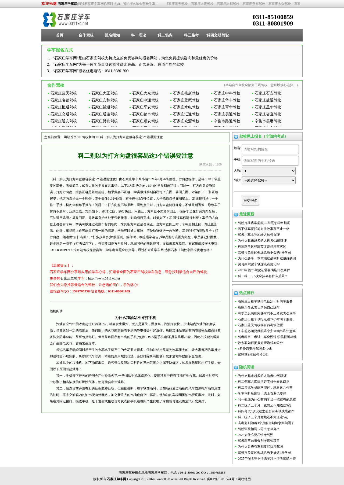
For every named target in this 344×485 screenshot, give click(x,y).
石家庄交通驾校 (64, 114)
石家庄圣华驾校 (268, 107)
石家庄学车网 (67, 4)
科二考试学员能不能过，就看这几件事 (265, 388)
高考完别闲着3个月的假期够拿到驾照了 (266, 423)
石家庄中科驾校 (227, 93)
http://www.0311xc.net (104, 278)
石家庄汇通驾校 (186, 114)
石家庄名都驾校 (64, 100)
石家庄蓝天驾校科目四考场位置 (260, 325)
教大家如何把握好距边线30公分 (260, 343)
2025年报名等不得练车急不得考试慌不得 (267, 458)
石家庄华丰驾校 (227, 100)
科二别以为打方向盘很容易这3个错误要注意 (131, 137)
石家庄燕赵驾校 (186, 93)
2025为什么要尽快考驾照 (255, 435)
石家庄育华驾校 (227, 107)
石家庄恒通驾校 (64, 107)
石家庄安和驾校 (104, 100)
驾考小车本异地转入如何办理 (259, 235)
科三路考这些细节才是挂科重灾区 (262, 246)
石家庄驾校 (69, 278)
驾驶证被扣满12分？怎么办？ (259, 429)
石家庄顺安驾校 (145, 121)
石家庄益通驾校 (268, 100)
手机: (237, 159)
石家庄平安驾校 (145, 107)
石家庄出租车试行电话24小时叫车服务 (265, 301)
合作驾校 (86, 35)
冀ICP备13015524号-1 (222, 479)
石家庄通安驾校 (64, 121)
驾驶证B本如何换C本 (253, 355)
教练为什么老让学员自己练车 (259, 307)
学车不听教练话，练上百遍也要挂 (262, 393)
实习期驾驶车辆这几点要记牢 (259, 264)
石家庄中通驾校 (145, 100)
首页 (59, 35)
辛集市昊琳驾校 (268, 121)
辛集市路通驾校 (227, 121)
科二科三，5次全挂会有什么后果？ (263, 276)
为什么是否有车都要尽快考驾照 (260, 447)
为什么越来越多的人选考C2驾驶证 (262, 240)
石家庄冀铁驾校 (104, 121)
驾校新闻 (88, 137)
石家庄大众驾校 (145, 93)
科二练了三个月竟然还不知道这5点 (263, 417)
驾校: (237, 180)
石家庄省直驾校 (268, 114)
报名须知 (112, 35)
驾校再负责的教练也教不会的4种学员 (264, 252)
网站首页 (70, 137)
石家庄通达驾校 (104, 114)
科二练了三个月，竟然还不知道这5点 (264, 405)
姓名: (237, 148)
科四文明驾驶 (217, 35)
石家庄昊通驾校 (227, 114)
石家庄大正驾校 (104, 93)
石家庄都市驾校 (145, 114)
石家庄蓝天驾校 (64, 93)
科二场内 (165, 35)
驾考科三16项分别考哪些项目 (259, 441)
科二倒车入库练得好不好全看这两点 (263, 382)
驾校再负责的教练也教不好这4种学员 (264, 452)
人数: (237, 170)
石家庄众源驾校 (186, 121)
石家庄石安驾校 (268, 93)
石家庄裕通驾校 (104, 107)
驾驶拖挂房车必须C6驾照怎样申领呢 (264, 223)
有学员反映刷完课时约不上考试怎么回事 (267, 313)
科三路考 (191, 35)
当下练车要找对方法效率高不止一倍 (263, 229)
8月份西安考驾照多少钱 (255, 349)
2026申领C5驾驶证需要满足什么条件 (264, 270)
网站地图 (244, 479)
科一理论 (138, 35)
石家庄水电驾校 (186, 107)
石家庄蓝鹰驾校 (186, 100)
